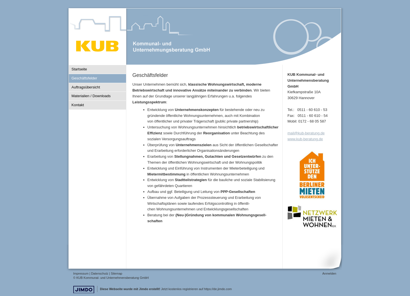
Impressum (81, 273)
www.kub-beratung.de (305, 139)
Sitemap (116, 273)
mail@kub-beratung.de (306, 133)
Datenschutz (99, 273)
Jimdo (83, 289)
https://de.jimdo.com (218, 289)
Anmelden (329, 273)
